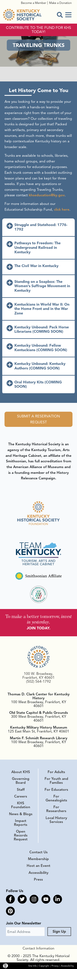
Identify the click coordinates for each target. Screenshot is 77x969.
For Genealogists (56, 798)
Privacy (55, 965)
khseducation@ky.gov (47, 195)
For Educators (56, 789)
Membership (38, 859)
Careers (20, 796)
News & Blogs (20, 814)
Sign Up (59, 931)
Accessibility (38, 872)
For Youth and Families (56, 780)
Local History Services (56, 820)
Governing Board (20, 780)
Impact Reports (20, 822)
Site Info (32, 965)
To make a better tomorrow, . (38, 619)
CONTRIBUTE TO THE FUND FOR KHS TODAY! (38, 30)
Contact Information (38, 948)
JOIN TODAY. (38, 628)
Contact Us (38, 852)
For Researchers (56, 809)
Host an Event (38, 865)
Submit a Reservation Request (38, 419)
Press (38, 879)
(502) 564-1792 (38, 681)
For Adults (56, 772)
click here (61, 209)
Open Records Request (21, 835)
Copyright (44, 965)
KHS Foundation (20, 805)
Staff (21, 789)
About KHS (20, 772)
